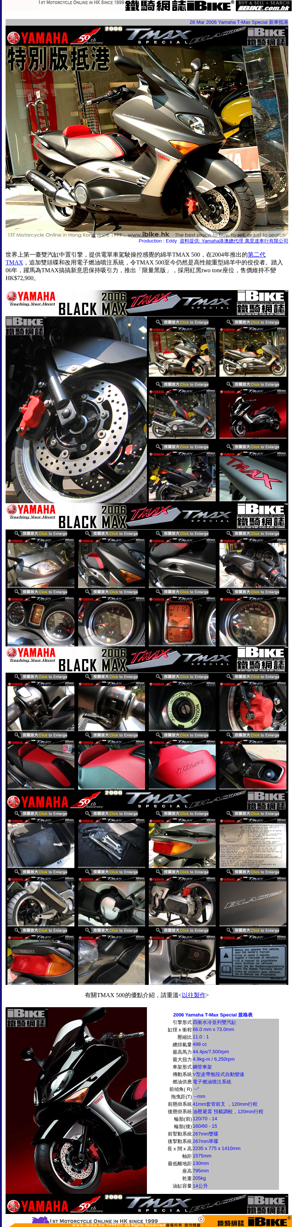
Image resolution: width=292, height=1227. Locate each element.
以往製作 (194, 995)
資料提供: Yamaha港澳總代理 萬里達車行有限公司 (234, 241)
